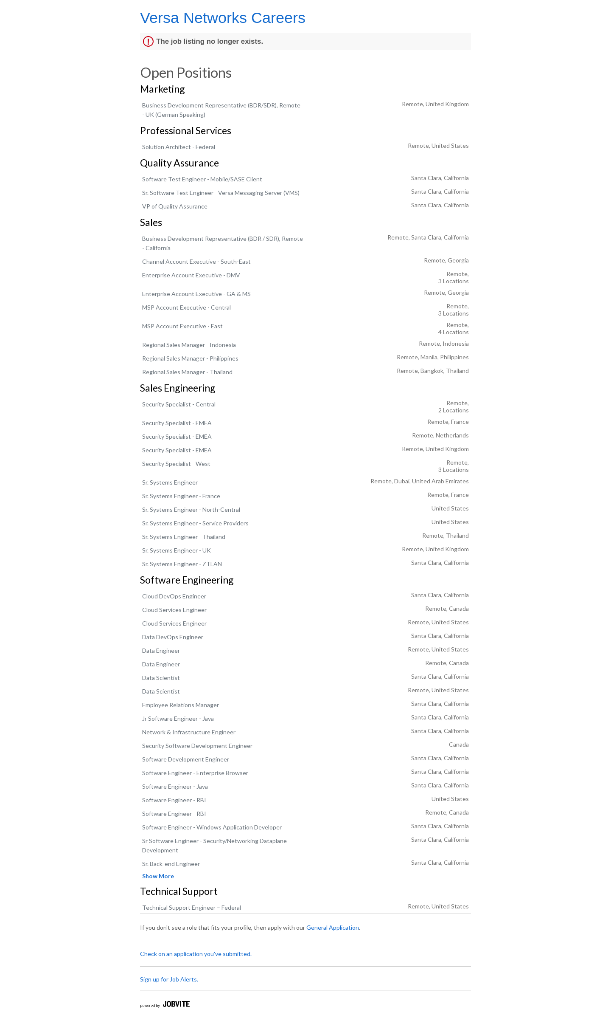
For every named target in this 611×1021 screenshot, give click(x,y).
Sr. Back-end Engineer (171, 863)
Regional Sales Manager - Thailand (187, 371)
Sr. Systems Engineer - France (181, 495)
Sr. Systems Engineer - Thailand (183, 536)
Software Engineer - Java (175, 786)
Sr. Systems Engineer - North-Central (191, 509)
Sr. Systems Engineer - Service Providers (195, 523)
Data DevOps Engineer (172, 636)
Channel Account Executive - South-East (196, 261)
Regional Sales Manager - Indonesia (189, 344)
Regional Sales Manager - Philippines (190, 358)
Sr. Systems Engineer (170, 482)
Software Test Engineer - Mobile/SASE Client (202, 179)
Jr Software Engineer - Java (178, 718)
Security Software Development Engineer (197, 745)
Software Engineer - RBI (174, 800)
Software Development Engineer (185, 759)
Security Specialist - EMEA (177, 422)
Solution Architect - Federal (178, 146)
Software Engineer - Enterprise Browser (195, 772)
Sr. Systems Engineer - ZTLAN (182, 563)
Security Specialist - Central (179, 404)
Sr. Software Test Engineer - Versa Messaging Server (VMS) (221, 192)
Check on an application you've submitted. (196, 953)
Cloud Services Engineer (174, 609)
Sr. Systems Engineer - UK (176, 550)
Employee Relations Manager (180, 704)
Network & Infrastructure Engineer (188, 732)
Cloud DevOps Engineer (174, 596)
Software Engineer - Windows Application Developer (212, 827)
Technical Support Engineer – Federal (191, 907)
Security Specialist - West (176, 463)
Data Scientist (161, 677)
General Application (332, 927)
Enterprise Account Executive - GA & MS (196, 293)
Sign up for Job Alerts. (169, 979)
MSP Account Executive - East (182, 326)
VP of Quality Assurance (174, 206)
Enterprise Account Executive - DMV (191, 275)
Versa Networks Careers (223, 17)
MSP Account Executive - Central (186, 307)
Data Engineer (161, 650)
